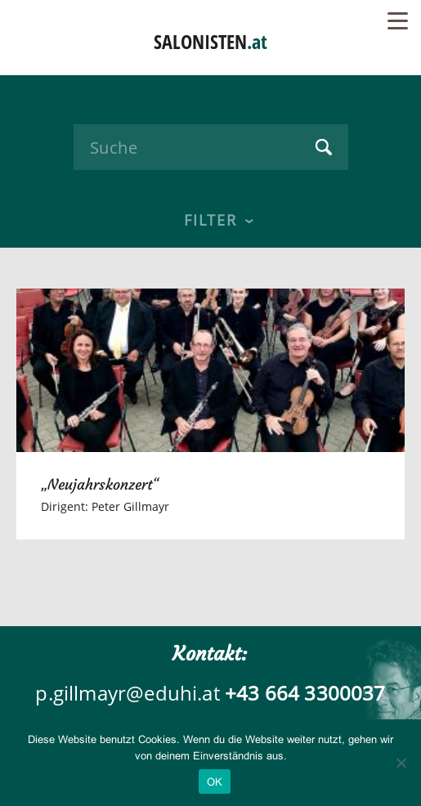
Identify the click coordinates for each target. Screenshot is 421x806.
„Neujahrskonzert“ (100, 484)
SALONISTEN (210, 41)
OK (215, 782)
